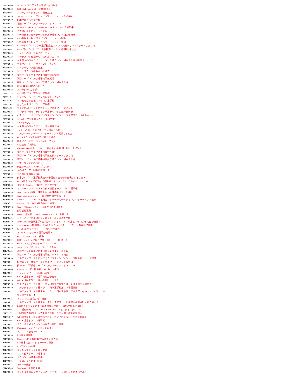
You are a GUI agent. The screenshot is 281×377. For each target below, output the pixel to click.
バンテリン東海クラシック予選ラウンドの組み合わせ (45, 112)
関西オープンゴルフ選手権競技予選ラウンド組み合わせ (46, 159)
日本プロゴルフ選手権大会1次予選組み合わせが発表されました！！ (52, 177)
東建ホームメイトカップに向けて (34, 166)
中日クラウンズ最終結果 (30, 67)
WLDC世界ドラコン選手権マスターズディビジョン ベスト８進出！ (53, 317)
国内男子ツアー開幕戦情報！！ (33, 170)
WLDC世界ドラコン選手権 (31, 320)
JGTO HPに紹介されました (31, 86)
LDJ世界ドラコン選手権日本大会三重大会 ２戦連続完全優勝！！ (51, 306)
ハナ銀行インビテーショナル (32, 31)
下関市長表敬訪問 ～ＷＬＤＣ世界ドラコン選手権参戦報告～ (49, 313)
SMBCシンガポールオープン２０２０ (36, 243)
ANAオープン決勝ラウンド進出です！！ (38, 119)
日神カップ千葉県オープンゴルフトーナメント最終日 (45, 262)
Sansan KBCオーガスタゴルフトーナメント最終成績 (45, 16)
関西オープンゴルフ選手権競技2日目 (36, 152)
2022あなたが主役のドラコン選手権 (35, 100)
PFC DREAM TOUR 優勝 (30, 236)
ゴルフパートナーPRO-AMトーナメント (38, 64)
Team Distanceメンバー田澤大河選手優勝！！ (41, 207)
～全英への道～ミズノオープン (33, 53)
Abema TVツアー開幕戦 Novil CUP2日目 (38, 269)
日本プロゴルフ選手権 (28, 20)
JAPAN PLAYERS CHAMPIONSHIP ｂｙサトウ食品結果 (45, 27)
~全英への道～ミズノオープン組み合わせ (38, 130)
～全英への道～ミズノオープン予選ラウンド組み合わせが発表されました (55, 60)
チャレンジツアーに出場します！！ (35, 273)
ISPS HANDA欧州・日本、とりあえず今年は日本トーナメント (49, 148)
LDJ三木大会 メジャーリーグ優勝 (35, 342)
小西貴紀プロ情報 (26, 144)
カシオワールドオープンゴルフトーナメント (40, 97)
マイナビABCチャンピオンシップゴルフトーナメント (45, 108)
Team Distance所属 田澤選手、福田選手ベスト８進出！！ (47, 192)
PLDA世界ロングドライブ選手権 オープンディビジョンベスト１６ (52, 181)
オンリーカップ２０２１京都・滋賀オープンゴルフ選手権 (47, 188)
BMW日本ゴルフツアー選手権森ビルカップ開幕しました (46, 49)
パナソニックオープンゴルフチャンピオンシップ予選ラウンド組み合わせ (55, 115)
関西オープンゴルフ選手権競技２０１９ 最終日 (42, 251)
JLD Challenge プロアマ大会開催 (33, 9)
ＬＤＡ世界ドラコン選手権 (31, 353)
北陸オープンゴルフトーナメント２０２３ (39, 23)
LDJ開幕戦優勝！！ (27, 335)
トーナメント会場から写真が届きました (38, 57)
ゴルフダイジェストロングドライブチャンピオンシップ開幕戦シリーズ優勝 (56, 258)
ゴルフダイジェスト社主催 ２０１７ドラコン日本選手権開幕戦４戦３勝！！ (58, 302)
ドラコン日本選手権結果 (30, 357)
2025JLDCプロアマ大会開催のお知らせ (37, 5)
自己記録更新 (24, 210)
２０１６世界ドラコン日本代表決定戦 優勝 (40, 324)
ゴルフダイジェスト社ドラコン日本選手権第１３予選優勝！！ (49, 287)
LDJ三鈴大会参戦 (26, 346)
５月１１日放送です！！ (30, 331)
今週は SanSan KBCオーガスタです (37, 185)
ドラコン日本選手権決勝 (30, 361)
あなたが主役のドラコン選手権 (33, 104)
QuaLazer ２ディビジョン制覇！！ (35, 328)
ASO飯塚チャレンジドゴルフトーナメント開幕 (41, 38)
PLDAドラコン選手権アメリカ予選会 (36, 137)
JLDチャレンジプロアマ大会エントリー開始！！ (42, 240)
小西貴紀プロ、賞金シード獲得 (33, 93)
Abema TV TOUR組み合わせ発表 (35, 203)
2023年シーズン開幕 (27, 89)
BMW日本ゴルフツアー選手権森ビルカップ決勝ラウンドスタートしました (56, 45)
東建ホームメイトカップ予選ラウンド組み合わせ (42, 82)
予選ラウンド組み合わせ (30, 163)
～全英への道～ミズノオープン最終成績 (38, 126)
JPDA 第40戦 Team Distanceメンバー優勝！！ (43, 214)
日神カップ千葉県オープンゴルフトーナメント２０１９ (46, 265)
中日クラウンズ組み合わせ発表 (33, 71)
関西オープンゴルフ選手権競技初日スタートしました (45, 155)
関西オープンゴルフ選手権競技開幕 (35, 78)
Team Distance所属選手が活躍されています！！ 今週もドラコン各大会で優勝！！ (60, 221)
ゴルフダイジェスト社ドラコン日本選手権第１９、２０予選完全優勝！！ (55, 284)
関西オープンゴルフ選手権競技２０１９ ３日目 (42, 254)
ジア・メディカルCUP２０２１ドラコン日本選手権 (43, 218)
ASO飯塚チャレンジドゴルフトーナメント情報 (41, 42)
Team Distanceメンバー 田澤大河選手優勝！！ (41, 196)
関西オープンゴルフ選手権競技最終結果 (38, 75)
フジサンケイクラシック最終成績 (34, 12)
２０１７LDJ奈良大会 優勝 (32, 298)
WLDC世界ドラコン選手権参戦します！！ (39, 280)
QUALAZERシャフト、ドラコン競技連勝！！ (40, 229)
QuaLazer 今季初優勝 (28, 368)
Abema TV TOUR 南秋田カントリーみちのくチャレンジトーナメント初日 (56, 199)
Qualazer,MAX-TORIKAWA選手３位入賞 (37, 339)
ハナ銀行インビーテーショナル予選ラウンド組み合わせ (46, 34)
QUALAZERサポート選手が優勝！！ (36, 232)
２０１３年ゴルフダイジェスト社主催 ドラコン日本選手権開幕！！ (53, 372)
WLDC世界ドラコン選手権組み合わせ (36, 276)
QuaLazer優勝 (24, 364)
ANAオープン (24, 122)
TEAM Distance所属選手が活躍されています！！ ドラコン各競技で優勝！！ (57, 225)
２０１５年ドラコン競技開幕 (32, 350)
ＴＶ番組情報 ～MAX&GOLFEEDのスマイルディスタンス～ (49, 309)
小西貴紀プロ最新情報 (28, 174)
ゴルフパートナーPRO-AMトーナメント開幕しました (45, 133)
